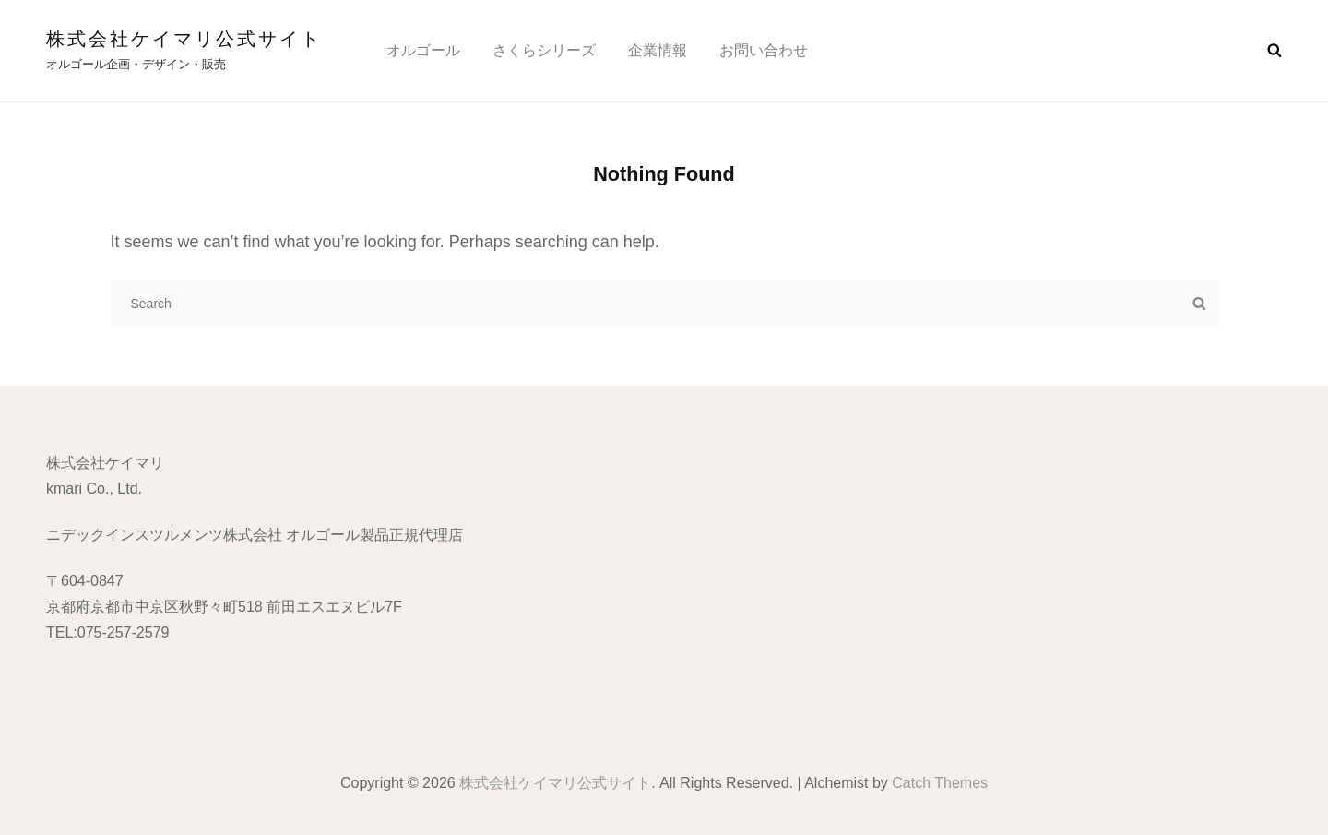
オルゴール (423, 50)
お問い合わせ (763, 50)
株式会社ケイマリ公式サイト (184, 39)
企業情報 (657, 50)
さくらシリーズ (544, 50)
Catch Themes (940, 783)
